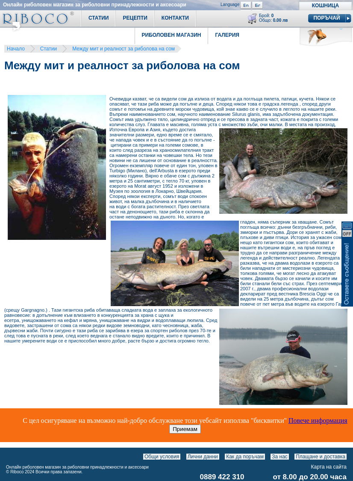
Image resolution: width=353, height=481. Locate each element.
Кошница (325, 6)
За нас (280, 457)
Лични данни (203, 457)
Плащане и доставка (320, 457)
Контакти (175, 18)
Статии (98, 18)
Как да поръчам (245, 457)
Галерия (227, 35)
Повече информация (317, 420)
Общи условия (161, 457)
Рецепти (135, 18)
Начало (16, 49)
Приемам (185, 429)
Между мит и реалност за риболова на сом (123, 49)
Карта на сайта (329, 467)
